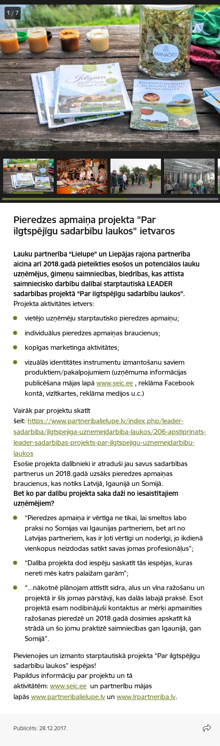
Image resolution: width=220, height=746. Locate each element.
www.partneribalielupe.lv (68, 696)
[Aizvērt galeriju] (207, 13)
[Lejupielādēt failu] (183, 13)
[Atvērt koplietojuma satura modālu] (207, 728)
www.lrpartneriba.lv (146, 696)
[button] (28, 176)
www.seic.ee (114, 383)
